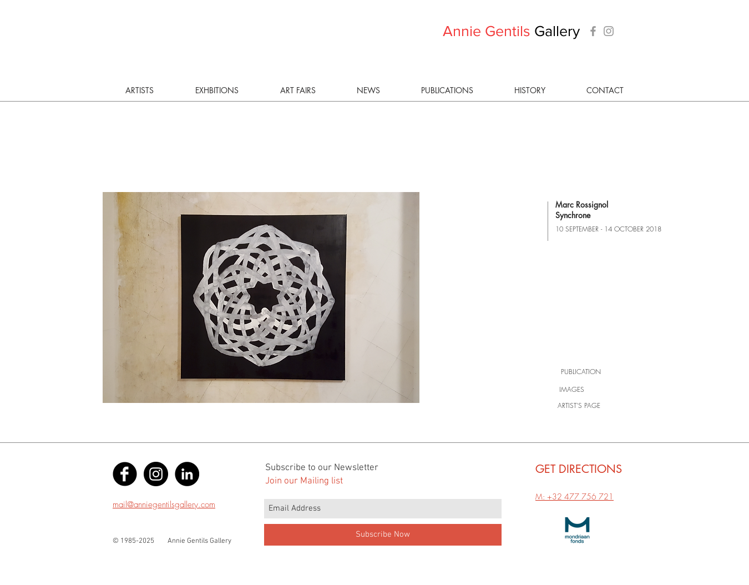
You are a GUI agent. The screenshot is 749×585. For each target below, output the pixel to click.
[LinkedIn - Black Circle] (187, 474)
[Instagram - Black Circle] (156, 474)
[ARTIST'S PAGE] (579, 405)
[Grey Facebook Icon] (593, 31)
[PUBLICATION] (581, 371)
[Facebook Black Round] (125, 474)
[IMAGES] (571, 389)
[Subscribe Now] (383, 535)
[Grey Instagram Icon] (608, 31)
